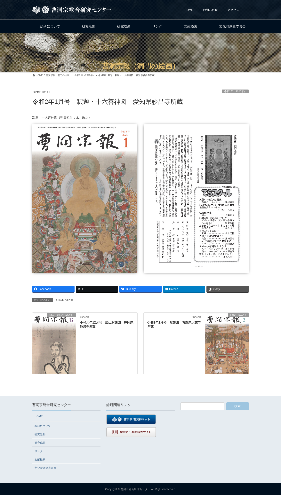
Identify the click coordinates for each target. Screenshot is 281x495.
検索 (237, 406)
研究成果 (40, 442)
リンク (39, 451)
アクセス (233, 10)
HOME (188, 10)
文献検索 (40, 459)
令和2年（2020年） (235, 91)
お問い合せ (210, 10)
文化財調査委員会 (45, 467)
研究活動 (40, 434)
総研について (43, 426)
